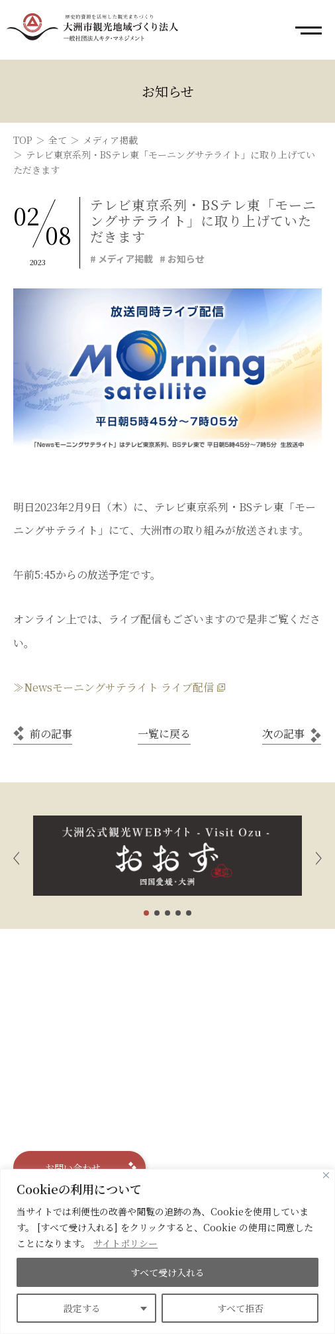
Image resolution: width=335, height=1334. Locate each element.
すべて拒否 (240, 1308)
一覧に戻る (164, 733)
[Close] (326, 1175)
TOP (22, 140)
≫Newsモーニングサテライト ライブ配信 (113, 687)
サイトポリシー (125, 1243)
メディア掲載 (110, 140)
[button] (16, 856)
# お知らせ (182, 258)
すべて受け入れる (167, 1272)
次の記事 (283, 733)
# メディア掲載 (121, 258)
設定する (82, 1308)
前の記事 (51, 733)
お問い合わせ (73, 1167)
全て (57, 140)
